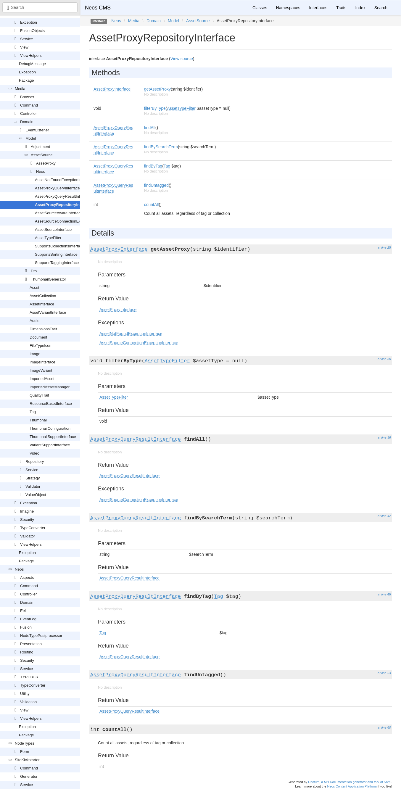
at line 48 (384, 594)
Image (35, 354)
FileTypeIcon (40, 345)
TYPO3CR (29, 677)
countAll (151, 204)
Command (29, 105)
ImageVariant (41, 370)
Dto (34, 271)
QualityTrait (39, 395)
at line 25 (384, 247)
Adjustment (40, 146)
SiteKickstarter (27, 760)
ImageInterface (42, 362)
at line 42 (384, 516)
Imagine (27, 511)
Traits (341, 7)
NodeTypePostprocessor (41, 635)
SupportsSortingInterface (56, 254)
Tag (33, 412)
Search (380, 7)
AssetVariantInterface (48, 312)
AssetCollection (43, 296)
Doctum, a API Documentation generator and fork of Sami (349, 782)
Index (360, 7)
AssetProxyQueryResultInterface (63, 196)
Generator (29, 776)
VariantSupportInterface (50, 445)
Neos (40, 171)
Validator (32, 486)
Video (34, 453)
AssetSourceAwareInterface (59, 213)
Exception (28, 22)
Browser (27, 97)
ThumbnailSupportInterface (53, 436)
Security (27, 519)
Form (24, 751)
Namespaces (288, 7)
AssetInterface (42, 304)
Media (20, 88)
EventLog (28, 619)
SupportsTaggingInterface (57, 262)
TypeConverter (32, 528)
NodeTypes (24, 743)
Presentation (31, 644)
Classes (259, 7)
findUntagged (156, 185)
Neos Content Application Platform (352, 786)
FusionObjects (32, 30)
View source (181, 58)
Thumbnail (39, 420)
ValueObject (35, 494)
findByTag (153, 166)
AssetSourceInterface (53, 229)
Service (26, 39)
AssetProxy (46, 163)
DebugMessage (32, 64)
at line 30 (384, 359)
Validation (28, 702)
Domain (26, 122)
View (24, 47)
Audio (34, 320)
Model (30, 138)
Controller (28, 113)
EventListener (37, 130)
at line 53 (384, 673)
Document (38, 337)
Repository (34, 461)
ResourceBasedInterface (51, 403)
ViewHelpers (31, 55)
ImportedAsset (42, 378)
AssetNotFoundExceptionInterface (64, 180)
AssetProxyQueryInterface (57, 188)
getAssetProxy (157, 89)
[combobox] (40, 7)
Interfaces (318, 7)
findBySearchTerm (161, 146)
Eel (23, 610)
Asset (34, 287)
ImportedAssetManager (50, 387)
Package (26, 80)
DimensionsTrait (43, 329)
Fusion (26, 627)
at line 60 (384, 727)
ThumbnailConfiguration (50, 428)
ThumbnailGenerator (48, 279)
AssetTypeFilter (48, 238)
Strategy (32, 478)
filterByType (155, 108)
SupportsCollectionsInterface (59, 246)
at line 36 (384, 437)
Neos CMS (98, 8)
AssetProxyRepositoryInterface (63, 204)
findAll (149, 127)
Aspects (27, 577)
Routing (26, 652)
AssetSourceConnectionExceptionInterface (71, 221)
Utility (25, 693)
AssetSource (42, 155)
